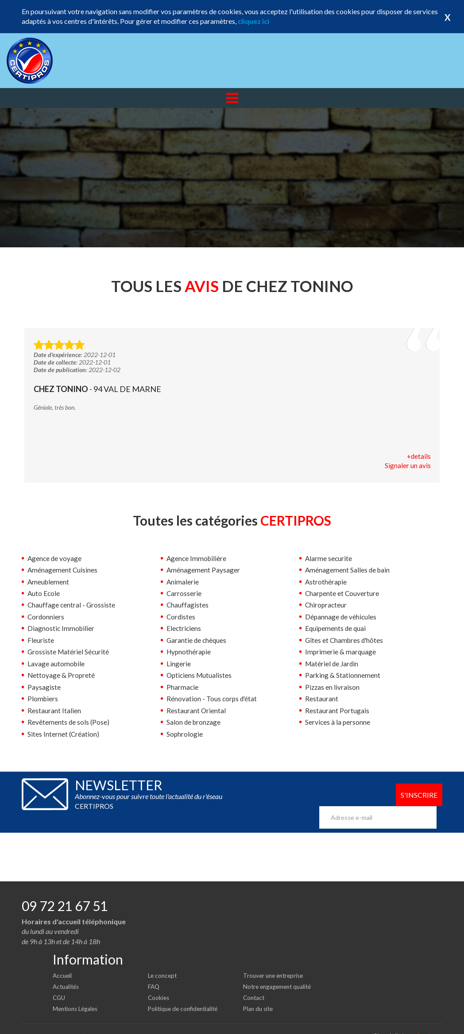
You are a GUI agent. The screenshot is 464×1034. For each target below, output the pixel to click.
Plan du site (259, 993)
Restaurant (321, 699)
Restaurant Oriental (196, 710)
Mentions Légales (77, 993)
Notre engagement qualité (280, 972)
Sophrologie (184, 734)
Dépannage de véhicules (341, 617)
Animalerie (182, 582)
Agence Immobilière (197, 558)
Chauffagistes (187, 605)
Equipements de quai (336, 629)
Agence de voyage (55, 558)
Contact (254, 983)
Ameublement (48, 582)
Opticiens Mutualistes (200, 675)
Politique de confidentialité (185, 993)
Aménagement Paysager (203, 570)
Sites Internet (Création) (63, 734)
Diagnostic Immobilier (61, 629)
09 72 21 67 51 (65, 891)
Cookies (159, 983)
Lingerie (178, 664)
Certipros (429, 1020)
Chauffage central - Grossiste (71, 605)
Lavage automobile (56, 664)
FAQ (154, 972)
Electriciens (184, 629)
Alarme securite (329, 558)
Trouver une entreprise (275, 961)
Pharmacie (182, 687)
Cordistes (181, 617)
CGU (59, 983)
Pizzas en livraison (332, 687)
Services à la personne (338, 722)
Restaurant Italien (54, 710)
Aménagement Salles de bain (348, 570)
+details (418, 456)
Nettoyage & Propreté (61, 675)
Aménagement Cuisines (62, 570)
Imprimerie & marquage (341, 652)
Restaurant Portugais (337, 710)
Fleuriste (40, 640)
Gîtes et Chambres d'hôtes (345, 640)
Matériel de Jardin (332, 664)
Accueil (63, 961)
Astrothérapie (326, 582)
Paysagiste (44, 687)
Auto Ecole (44, 594)
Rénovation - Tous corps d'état (212, 699)
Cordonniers (46, 617)
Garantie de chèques (197, 640)
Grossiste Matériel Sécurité (69, 652)
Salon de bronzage (194, 722)
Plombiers (43, 699)
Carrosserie (184, 594)
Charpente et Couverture (342, 594)
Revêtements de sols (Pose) (68, 722)
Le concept (163, 961)
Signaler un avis (408, 466)
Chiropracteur (326, 605)
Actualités (67, 972)
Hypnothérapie (189, 652)
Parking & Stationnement (343, 675)
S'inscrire (418, 795)
